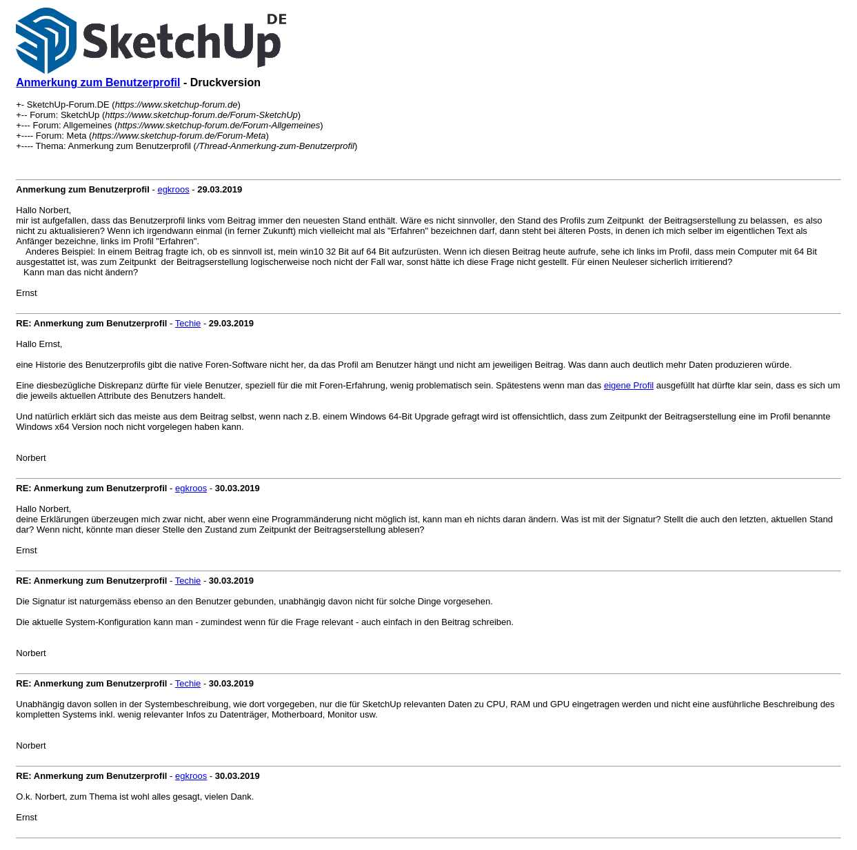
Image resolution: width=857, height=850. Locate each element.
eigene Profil (629, 385)
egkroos (173, 189)
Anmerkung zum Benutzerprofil (98, 82)
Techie (188, 323)
